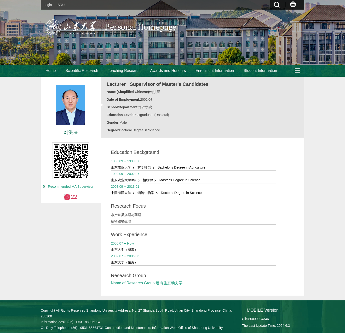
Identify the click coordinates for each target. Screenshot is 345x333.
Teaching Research (124, 71)
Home (51, 71)
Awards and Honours (168, 71)
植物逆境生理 (121, 221)
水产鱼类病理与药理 (126, 215)
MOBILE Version (263, 310)
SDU (61, 5)
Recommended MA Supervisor (70, 186)
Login (48, 5)
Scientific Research (81, 71)
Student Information (260, 71)
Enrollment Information (215, 71)
